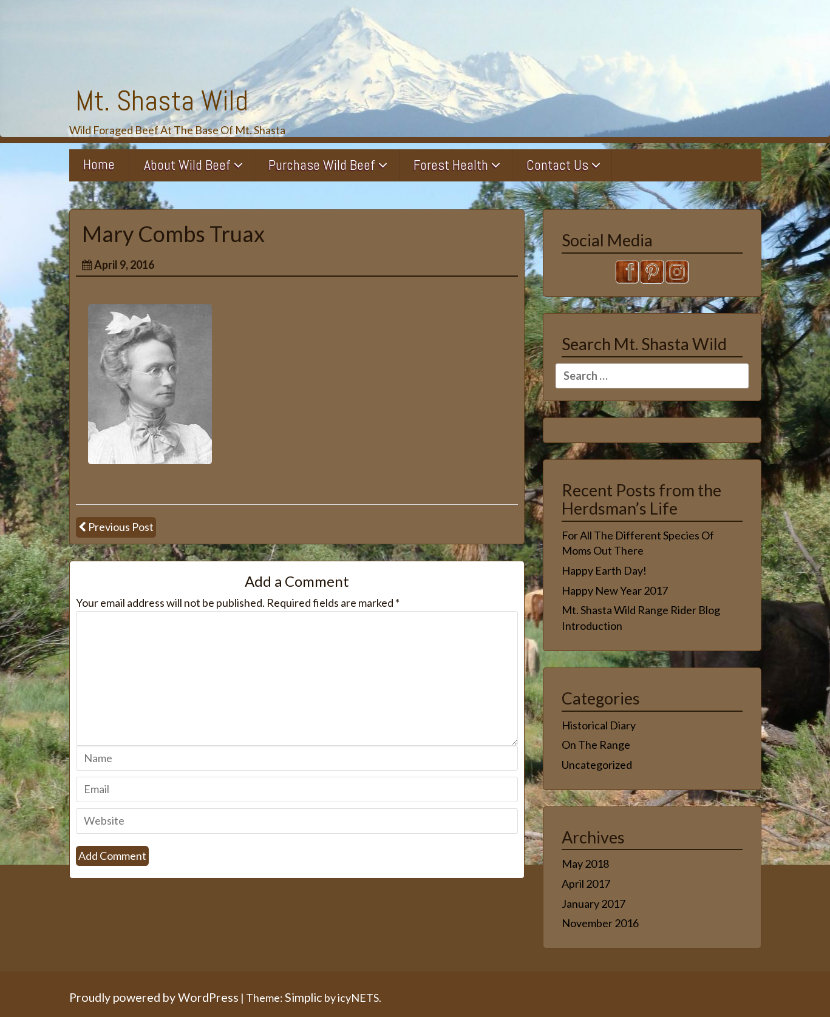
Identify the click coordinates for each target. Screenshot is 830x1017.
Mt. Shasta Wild (161, 101)
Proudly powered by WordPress (154, 997)
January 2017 (593, 903)
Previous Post (121, 526)
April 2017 (586, 883)
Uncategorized (597, 764)
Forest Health (450, 165)
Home (99, 164)
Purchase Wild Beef (321, 165)
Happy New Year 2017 (615, 590)
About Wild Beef (187, 165)
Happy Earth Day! (604, 570)
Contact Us (557, 165)
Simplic (303, 997)
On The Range (596, 744)
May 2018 (585, 863)
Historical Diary (599, 725)
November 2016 (600, 923)
